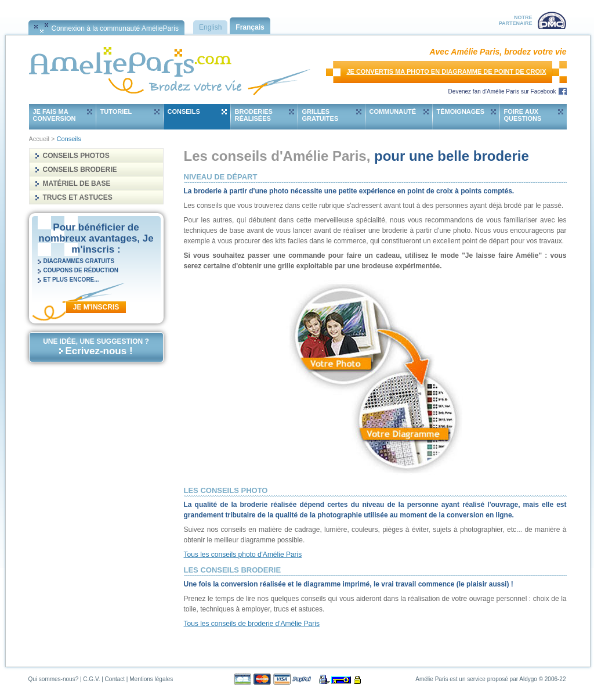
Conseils (184, 111)
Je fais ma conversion (54, 115)
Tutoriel (116, 111)
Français (250, 27)
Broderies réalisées (254, 115)
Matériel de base (77, 183)
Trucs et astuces (78, 197)
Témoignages (461, 111)
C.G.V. (91, 679)
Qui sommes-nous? (53, 679)
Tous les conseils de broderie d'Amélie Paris (252, 624)
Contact (115, 679)
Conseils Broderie (80, 169)
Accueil (39, 138)
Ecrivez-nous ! (98, 351)
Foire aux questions (523, 115)
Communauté (393, 111)
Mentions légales (151, 679)
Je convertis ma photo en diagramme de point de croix (446, 71)
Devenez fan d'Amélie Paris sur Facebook (502, 91)
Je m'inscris (96, 307)
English (210, 27)
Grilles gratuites (320, 115)
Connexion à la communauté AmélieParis (115, 28)
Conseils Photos (76, 156)
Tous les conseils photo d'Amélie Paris (243, 554)
